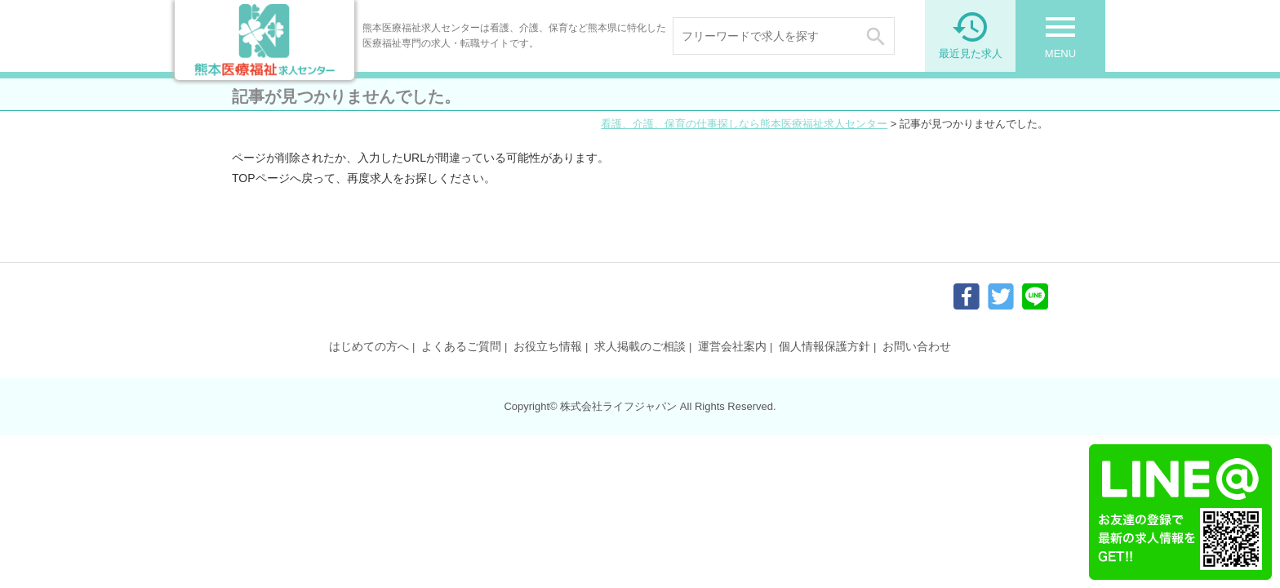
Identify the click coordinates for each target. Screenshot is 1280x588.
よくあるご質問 (461, 346)
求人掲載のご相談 (640, 346)
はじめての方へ (369, 346)
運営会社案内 (732, 346)
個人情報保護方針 (824, 346)
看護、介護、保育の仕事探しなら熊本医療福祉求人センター (744, 124)
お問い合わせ (916, 346)
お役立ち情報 (547, 346)
